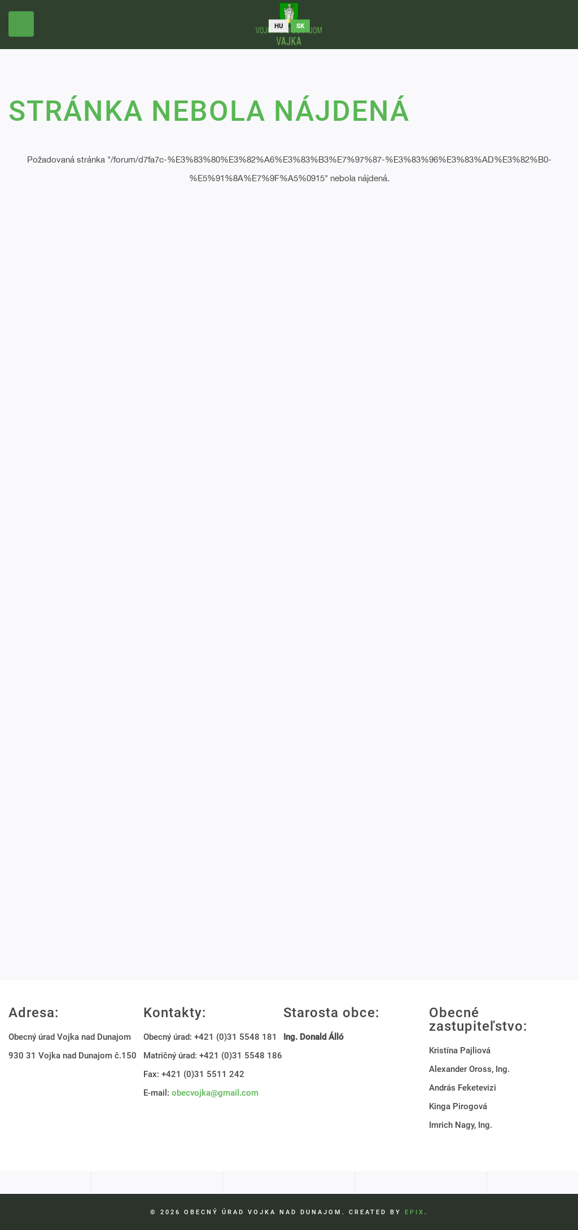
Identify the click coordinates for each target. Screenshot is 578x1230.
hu (278, 26)
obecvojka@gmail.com (215, 1093)
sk (300, 26)
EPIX (414, 1212)
